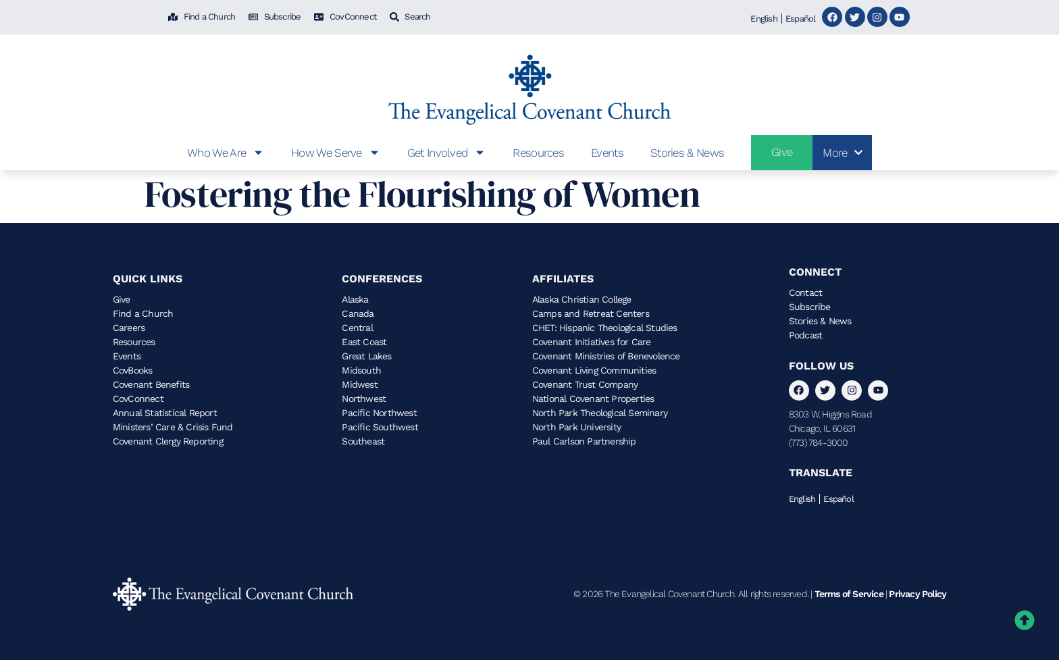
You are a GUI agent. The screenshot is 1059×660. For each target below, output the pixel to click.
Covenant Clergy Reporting (168, 441)
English (763, 19)
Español (800, 19)
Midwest (359, 384)
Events (607, 152)
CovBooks (133, 370)
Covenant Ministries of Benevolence (606, 356)
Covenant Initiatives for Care (591, 341)
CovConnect (138, 398)
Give (121, 299)
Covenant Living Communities (594, 370)
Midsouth (361, 370)
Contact (805, 292)
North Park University (576, 427)
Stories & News (687, 152)
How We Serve (335, 152)
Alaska (355, 299)
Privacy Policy (917, 593)
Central (357, 327)
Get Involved (446, 152)
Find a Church (143, 313)
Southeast (363, 441)
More (842, 152)
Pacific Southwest (379, 427)
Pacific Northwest (379, 412)
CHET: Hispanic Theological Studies (604, 327)
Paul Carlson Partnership (584, 441)
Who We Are (225, 152)
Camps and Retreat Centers (590, 313)
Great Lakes (366, 356)
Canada (357, 313)
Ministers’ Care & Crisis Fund (173, 427)
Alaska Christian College (581, 299)
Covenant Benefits (151, 384)
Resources (538, 152)
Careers (129, 327)
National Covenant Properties (593, 398)
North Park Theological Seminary (599, 412)
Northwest (364, 398)
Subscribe (810, 306)
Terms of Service (849, 593)
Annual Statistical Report (165, 412)
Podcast (805, 335)
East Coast (364, 341)
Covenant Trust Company (585, 384)
